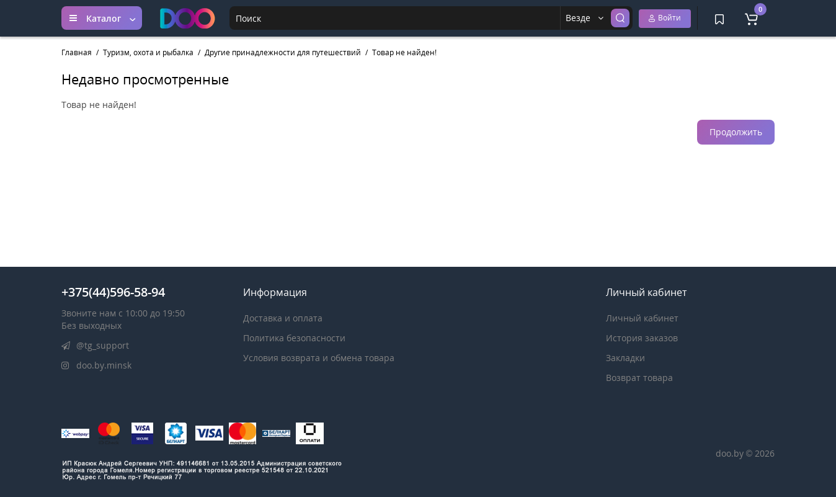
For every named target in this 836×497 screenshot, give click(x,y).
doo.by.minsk (96, 365)
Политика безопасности (294, 338)
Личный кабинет (642, 318)
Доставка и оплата (282, 318)
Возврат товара (639, 377)
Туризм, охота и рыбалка (148, 52)
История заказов (642, 338)
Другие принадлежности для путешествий (283, 52)
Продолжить (735, 132)
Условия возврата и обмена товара (318, 358)
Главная (76, 52)
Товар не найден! (404, 52)
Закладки (625, 358)
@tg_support (95, 345)
